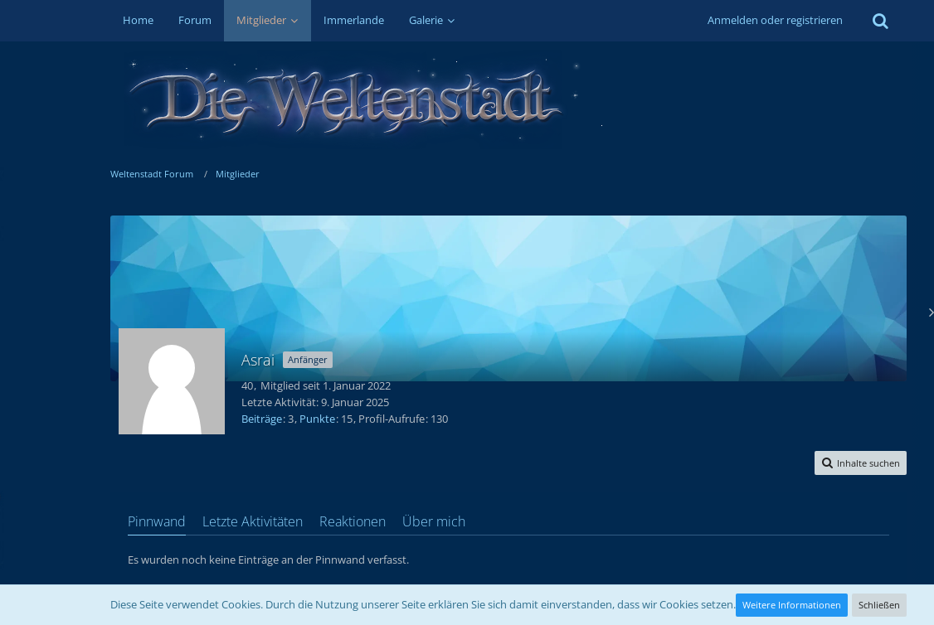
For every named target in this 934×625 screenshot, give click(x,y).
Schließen (879, 604)
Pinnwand (157, 521)
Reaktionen (352, 521)
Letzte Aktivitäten (252, 521)
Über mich (433, 521)
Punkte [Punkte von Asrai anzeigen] (317, 418)
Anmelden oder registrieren (775, 19)
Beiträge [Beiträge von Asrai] (261, 418)
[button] (861, 463)
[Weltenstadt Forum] (508, 99)
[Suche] (881, 20)
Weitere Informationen (791, 604)
